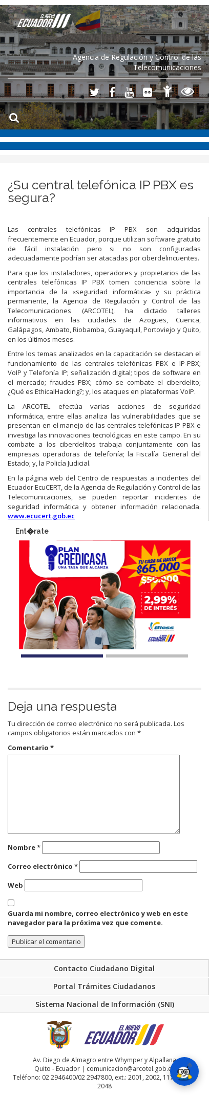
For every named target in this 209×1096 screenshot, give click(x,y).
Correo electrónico (43, 866)
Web (15, 885)
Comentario (31, 747)
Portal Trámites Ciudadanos (104, 986)
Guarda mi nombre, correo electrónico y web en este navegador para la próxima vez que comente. (98, 918)
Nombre (24, 847)
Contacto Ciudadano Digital (104, 968)
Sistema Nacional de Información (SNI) (104, 1004)
